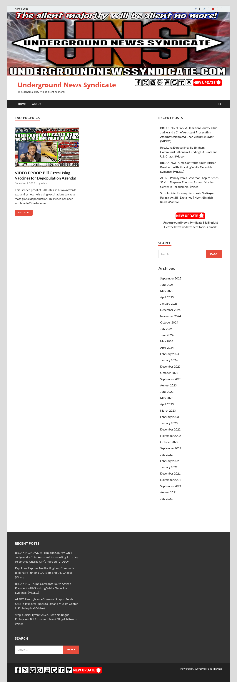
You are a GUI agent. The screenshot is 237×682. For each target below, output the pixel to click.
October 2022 (169, 442)
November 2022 (170, 435)
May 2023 (166, 398)
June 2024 (166, 335)
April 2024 (167, 347)
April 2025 (167, 297)
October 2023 (169, 372)
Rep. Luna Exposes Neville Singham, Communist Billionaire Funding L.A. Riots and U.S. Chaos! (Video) (189, 152)
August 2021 (168, 492)
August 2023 (168, 385)
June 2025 (166, 284)
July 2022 (166, 454)
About (36, 104)
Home (22, 104)
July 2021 (166, 498)
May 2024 (166, 341)
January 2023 (169, 423)
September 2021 (170, 486)
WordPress (201, 668)
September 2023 (170, 379)
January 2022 (169, 467)
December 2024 (170, 309)
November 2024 (170, 316)
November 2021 (170, 479)
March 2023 (168, 410)
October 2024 (169, 322)
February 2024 (169, 354)
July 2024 (166, 328)
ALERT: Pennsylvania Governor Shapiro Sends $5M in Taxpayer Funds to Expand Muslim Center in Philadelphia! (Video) (189, 182)
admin (44, 183)
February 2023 (169, 416)
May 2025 (166, 291)
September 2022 (170, 448)
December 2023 (170, 366)
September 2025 (170, 278)
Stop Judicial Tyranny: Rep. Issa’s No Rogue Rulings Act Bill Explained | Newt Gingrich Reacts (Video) (187, 197)
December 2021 (170, 473)
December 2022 (170, 429)
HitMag (217, 668)
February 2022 (169, 461)
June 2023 (166, 391)
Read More (22, 212)
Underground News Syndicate (67, 84)
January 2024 (169, 360)
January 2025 (169, 303)
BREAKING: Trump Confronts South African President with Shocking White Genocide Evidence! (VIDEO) (188, 167)
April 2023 (167, 404)
